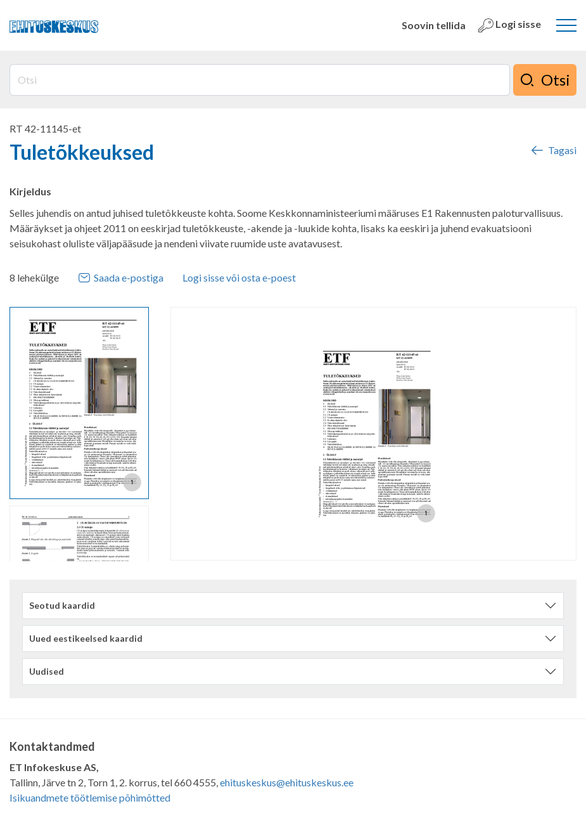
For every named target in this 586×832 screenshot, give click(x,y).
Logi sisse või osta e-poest (239, 277)
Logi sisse (509, 25)
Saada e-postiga (120, 277)
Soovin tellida (434, 25)
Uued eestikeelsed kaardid (86, 638)
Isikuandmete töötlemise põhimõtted (90, 797)
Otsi (544, 79)
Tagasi (553, 150)
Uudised (46, 671)
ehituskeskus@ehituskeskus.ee (287, 782)
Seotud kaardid (62, 605)
